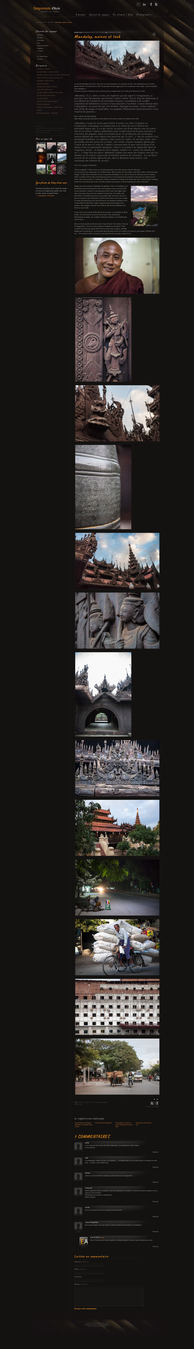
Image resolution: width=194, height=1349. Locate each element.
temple (76, 1104)
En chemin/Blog (42, 56)
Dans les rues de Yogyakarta (103, 1123)
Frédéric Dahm (114, 32)
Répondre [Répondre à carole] (155, 1216)
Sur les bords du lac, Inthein (46, 95)
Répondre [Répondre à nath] (155, 1167)
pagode (104, 1102)
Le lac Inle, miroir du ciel (45, 89)
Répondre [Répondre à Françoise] (155, 1201)
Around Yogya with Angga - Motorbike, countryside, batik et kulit (83, 1124)
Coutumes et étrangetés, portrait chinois (50, 107)
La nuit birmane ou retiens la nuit (47, 72)
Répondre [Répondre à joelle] (155, 1152)
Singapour (40, 48)
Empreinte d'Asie (41, 22)
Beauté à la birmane (43, 104)
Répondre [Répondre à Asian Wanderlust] (155, 1231)
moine (93, 1102)
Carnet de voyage (98, 14)
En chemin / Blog (123, 14)
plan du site (106, 1324)
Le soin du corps (42, 98)
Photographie (143, 14)
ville (80, 1104)
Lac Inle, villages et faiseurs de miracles (50, 92)
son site (78, 1231)
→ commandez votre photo (45, 196)
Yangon (39, 110)
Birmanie (51, 22)
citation (87, 1102)
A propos (80, 14)
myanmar (98, 1102)
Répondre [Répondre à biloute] (155, 1182)
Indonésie (40, 35)
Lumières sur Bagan (43, 69)
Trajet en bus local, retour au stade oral (49, 78)
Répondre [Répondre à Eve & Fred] (155, 1246)
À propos (40, 59)
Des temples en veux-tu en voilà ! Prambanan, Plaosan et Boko (124, 1124)
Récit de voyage (98, 32)
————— (41, 54)
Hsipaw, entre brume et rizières (47, 86)
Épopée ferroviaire (43, 83)
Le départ (40, 51)
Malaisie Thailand (42, 46)
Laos (38, 43)
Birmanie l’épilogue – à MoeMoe (47, 113)
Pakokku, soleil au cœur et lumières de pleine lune (53, 75)
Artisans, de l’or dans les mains (47, 101)
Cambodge (40, 40)
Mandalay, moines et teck (63, 22)
